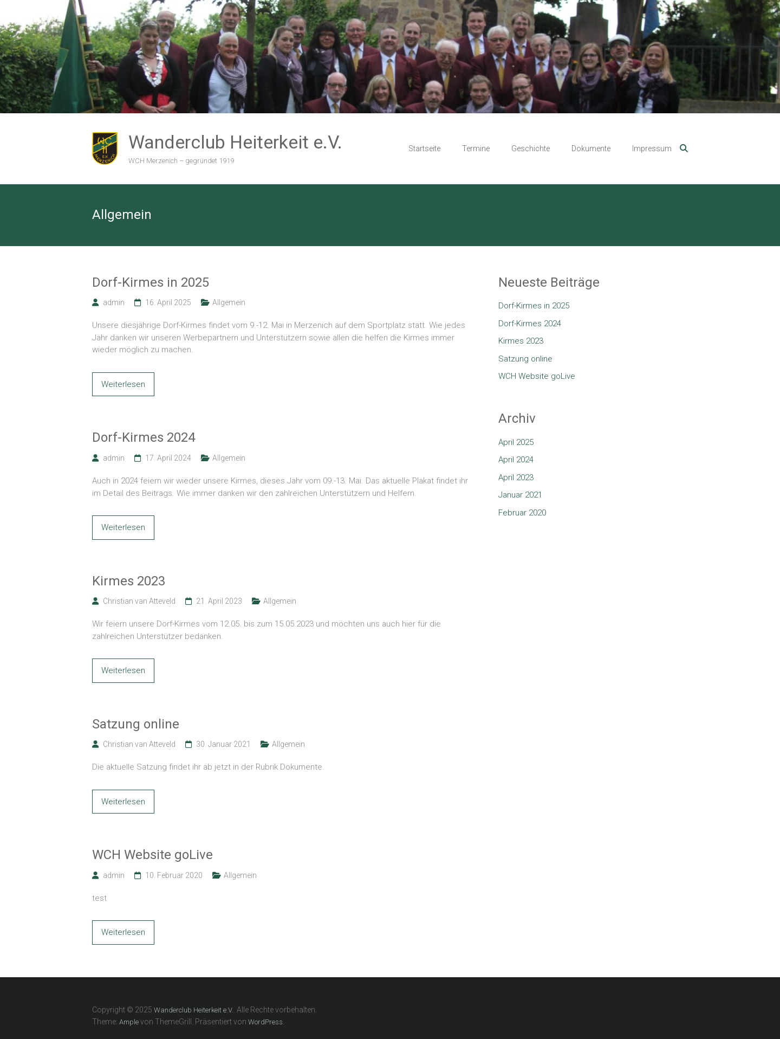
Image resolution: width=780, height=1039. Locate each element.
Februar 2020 (522, 513)
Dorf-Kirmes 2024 (143, 437)
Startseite (424, 148)
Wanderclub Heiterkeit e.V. (235, 142)
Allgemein (228, 302)
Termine (476, 148)
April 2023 (516, 477)
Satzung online (135, 724)
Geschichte (530, 148)
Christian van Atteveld (139, 601)
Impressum (652, 148)
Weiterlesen (123, 384)
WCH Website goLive (152, 854)
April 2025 (516, 442)
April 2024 (516, 459)
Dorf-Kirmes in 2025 (150, 282)
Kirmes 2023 (128, 581)
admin (114, 302)
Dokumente (590, 148)
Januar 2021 (520, 495)
